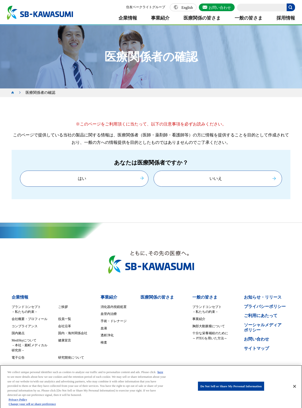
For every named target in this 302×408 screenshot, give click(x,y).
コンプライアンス (25, 326)
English (187, 8)
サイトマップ (256, 348)
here (160, 374)
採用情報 (285, 17)
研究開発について (71, 357)
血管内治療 (109, 314)
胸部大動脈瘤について (208, 326)
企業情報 (127, 17)
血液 (104, 328)
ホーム (15, 92)
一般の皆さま (249, 17)
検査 (104, 342)
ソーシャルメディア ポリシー (263, 327)
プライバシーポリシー (265, 306)
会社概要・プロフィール (29, 319)
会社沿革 (64, 326)
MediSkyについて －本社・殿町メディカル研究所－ (29, 345)
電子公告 (18, 357)
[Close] (294, 389)
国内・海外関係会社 (72, 333)
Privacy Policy (18, 401)
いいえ (216, 178)
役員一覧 (64, 319)
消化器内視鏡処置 (114, 307)
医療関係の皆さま (202, 17)
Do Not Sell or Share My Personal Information (231, 388)
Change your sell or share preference (32, 406)
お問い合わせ (220, 8)
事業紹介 (160, 17)
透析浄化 (107, 335)
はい (82, 178)
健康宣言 (64, 340)
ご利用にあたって (260, 315)
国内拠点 (18, 333)
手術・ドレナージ (114, 321)
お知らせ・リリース (263, 297)
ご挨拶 (63, 307)
